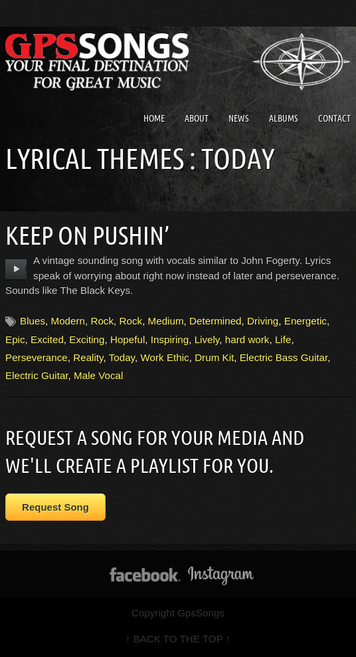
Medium (166, 321)
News (238, 118)
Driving (262, 321)
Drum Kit (214, 357)
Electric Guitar (36, 375)
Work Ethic (165, 357)
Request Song (55, 507)
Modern (68, 321)
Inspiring (170, 339)
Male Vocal (98, 375)
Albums (283, 118)
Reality (88, 357)
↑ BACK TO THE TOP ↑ (178, 638)
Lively (207, 339)
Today (122, 357)
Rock (102, 321)
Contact (334, 118)
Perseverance (36, 357)
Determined (215, 321)
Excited (47, 339)
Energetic (305, 321)
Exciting (86, 339)
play (16, 269)
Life (283, 339)
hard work (247, 339)
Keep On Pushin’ (87, 235)
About (197, 118)
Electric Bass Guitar (284, 357)
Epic (15, 339)
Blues (32, 321)
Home (154, 118)
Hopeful (127, 339)
